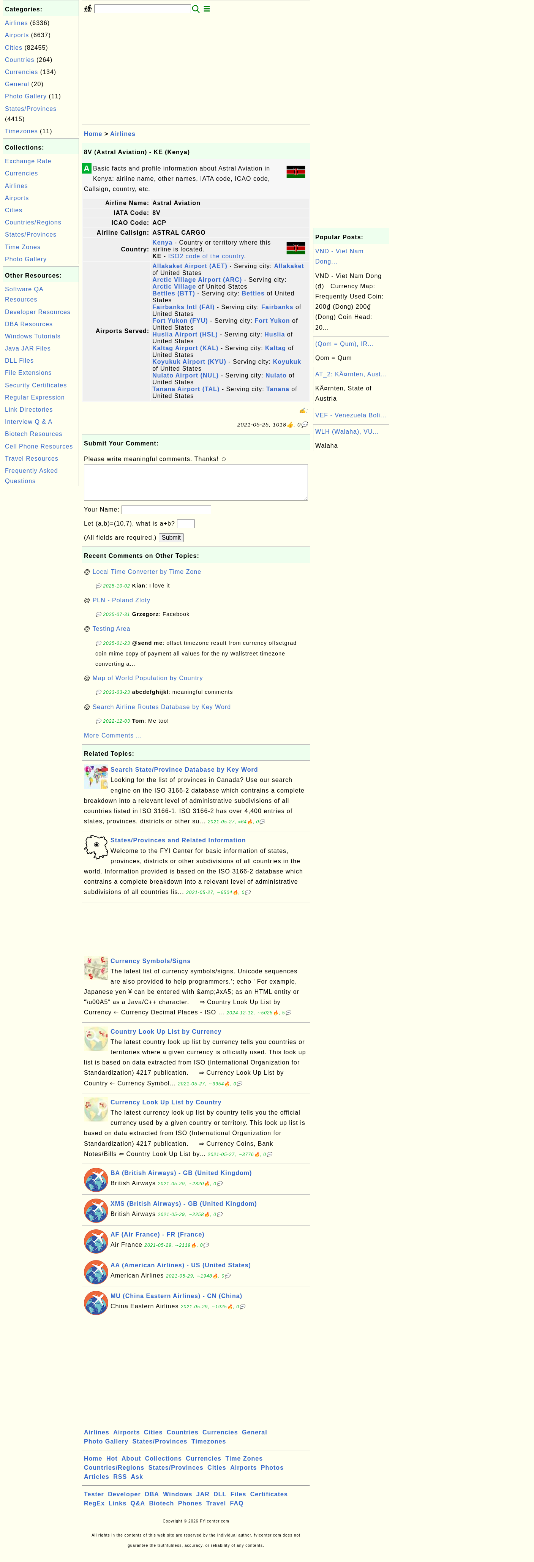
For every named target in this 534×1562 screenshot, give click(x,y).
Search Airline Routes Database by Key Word (162, 714)
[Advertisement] (41, 602)
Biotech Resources (33, 434)
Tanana (277, 389)
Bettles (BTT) (173, 293)
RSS (120, 1484)
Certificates (269, 1502)
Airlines (16, 23)
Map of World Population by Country (148, 685)
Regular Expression (35, 397)
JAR (203, 1502)
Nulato (276, 375)
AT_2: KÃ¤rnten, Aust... (351, 374)
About (131, 1466)
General (17, 84)
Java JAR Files (28, 348)
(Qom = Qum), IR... (344, 344)
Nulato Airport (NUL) (185, 375)
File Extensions (28, 373)
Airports (17, 35)
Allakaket (289, 266)
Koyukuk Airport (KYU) (189, 362)
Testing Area (111, 636)
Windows (177, 1502)
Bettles (253, 293)
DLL (219, 1502)
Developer (124, 1502)
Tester (94, 1502)
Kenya (162, 242)
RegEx (94, 1511)
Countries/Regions (33, 222)
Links (117, 1511)
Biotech (161, 1511)
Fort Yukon (272, 320)
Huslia (274, 334)
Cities (13, 47)
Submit (171, 545)
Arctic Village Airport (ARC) (197, 279)
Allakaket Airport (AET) (190, 266)
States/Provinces (31, 109)
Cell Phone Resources (39, 446)
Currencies (21, 72)
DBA (152, 1502)
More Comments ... (113, 743)
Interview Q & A (28, 422)
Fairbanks (277, 307)
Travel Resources (31, 458)
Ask (137, 1484)
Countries (19, 60)
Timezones (21, 131)
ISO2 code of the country (206, 256)
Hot (112, 1466)
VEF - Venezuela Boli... (351, 415)
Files (238, 1502)
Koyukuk (287, 362)
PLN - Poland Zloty (121, 608)
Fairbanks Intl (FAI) (183, 307)
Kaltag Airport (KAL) (185, 348)
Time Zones (23, 247)
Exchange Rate (28, 161)
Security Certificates (36, 385)
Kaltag (275, 348)
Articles (96, 1484)
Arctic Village (174, 286)
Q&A (138, 1511)
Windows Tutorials (33, 336)
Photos (272, 1475)
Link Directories (29, 409)
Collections (163, 1466)
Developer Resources (38, 312)
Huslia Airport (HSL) (185, 334)
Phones (190, 1511)
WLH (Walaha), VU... (347, 431)
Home (93, 134)
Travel (216, 1511)
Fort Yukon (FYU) (180, 320)
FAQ (237, 1511)
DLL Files (19, 360)
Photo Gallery (26, 96)
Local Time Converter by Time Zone (147, 579)
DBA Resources (29, 324)
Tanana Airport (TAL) (186, 389)
